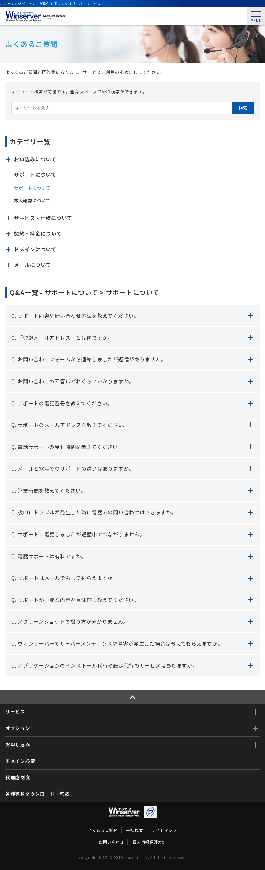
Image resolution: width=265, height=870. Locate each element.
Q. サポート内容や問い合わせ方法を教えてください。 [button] (75, 315)
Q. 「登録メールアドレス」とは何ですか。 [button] (62, 337)
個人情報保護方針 (149, 842)
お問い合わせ (111, 842)
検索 (243, 108)
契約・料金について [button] (38, 233)
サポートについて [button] (35, 174)
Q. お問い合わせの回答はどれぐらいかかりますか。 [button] (72, 381)
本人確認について (32, 200)
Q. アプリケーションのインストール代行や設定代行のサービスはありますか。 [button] (104, 665)
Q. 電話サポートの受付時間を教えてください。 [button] (67, 447)
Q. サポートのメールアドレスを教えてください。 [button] (70, 425)
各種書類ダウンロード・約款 (37, 793)
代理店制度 (17, 777)
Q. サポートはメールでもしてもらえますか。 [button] (64, 577)
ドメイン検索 (20, 760)
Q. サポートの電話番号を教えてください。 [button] (62, 403)
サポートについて (32, 188)
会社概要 (134, 830)
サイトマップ (164, 830)
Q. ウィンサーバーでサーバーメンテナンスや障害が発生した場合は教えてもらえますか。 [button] (117, 643)
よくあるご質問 (103, 830)
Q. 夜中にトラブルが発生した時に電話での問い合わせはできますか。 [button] (94, 512)
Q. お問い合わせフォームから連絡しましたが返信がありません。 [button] (88, 359)
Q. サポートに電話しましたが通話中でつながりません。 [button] (78, 534)
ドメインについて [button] (35, 249)
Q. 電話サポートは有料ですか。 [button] (49, 556)
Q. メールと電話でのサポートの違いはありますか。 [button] (72, 468)
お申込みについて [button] (35, 159)
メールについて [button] (32, 265)
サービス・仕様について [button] (43, 218)
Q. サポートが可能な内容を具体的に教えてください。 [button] (75, 599)
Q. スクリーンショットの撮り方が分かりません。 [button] (70, 621)
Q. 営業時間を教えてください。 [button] (48, 490)
